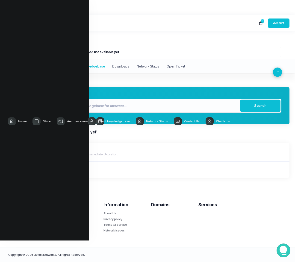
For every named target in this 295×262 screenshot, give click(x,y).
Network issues (114, 230)
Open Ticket (176, 66)
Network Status (148, 66)
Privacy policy (112, 219)
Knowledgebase (41, 52)
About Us (109, 213)
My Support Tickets (26, 66)
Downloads (120, 66)
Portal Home (16, 52)
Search (260, 105)
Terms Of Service (115, 224)
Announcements (60, 66)
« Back (22, 169)
